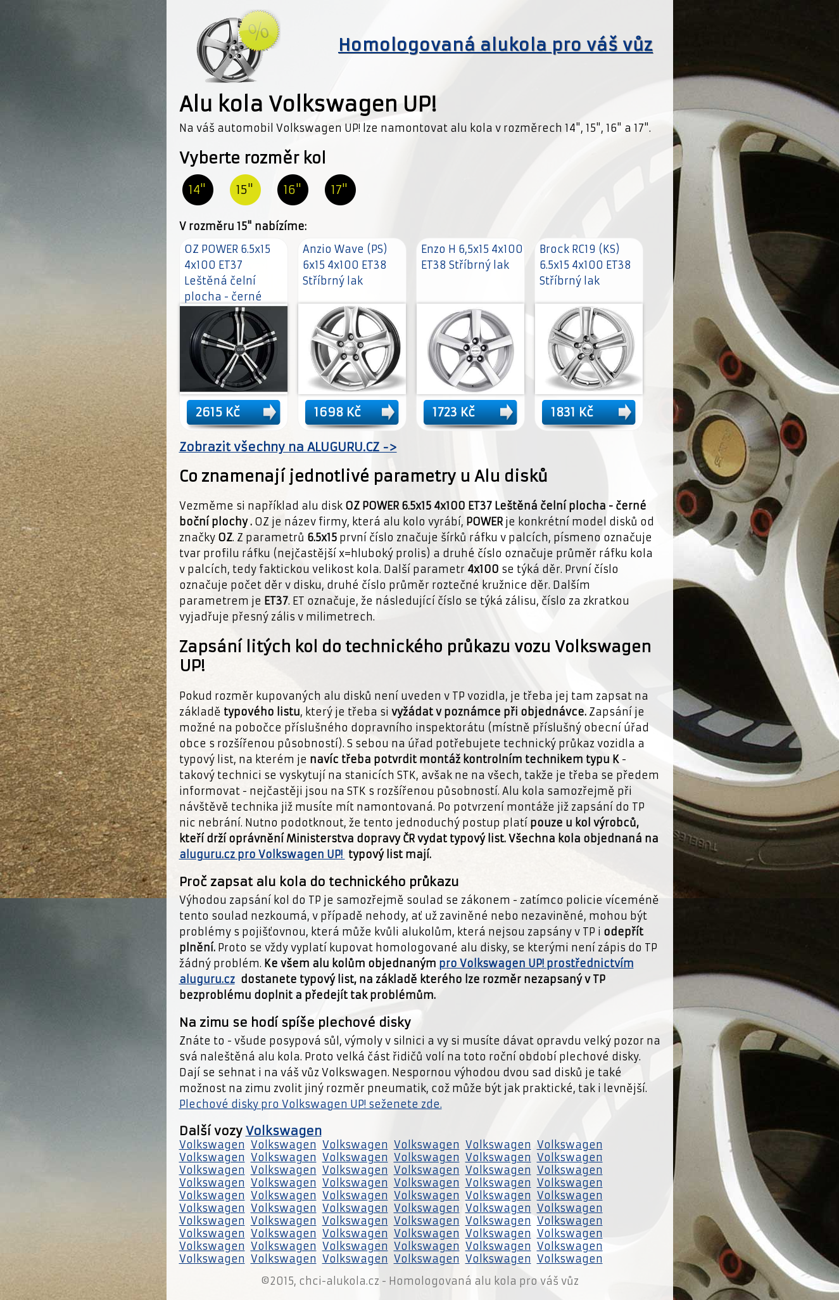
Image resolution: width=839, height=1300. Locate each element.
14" (197, 190)
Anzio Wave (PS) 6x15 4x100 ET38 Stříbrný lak (345, 265)
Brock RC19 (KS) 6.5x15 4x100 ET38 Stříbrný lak (585, 265)
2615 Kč (218, 412)
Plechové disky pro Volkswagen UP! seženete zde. (310, 1104)
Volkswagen (284, 1131)
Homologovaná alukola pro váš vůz (495, 45)
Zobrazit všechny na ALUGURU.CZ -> (288, 447)
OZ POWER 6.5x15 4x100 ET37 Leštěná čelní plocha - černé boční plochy (227, 281)
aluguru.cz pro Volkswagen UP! (262, 854)
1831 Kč (572, 412)
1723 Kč (453, 412)
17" (339, 190)
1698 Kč (337, 412)
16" (292, 190)
